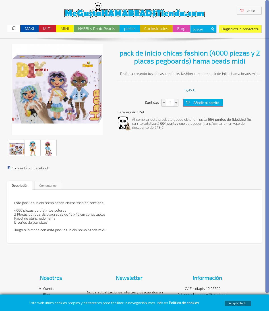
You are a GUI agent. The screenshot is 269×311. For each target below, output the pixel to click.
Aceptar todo (237, 303)
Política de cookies (184, 303)
